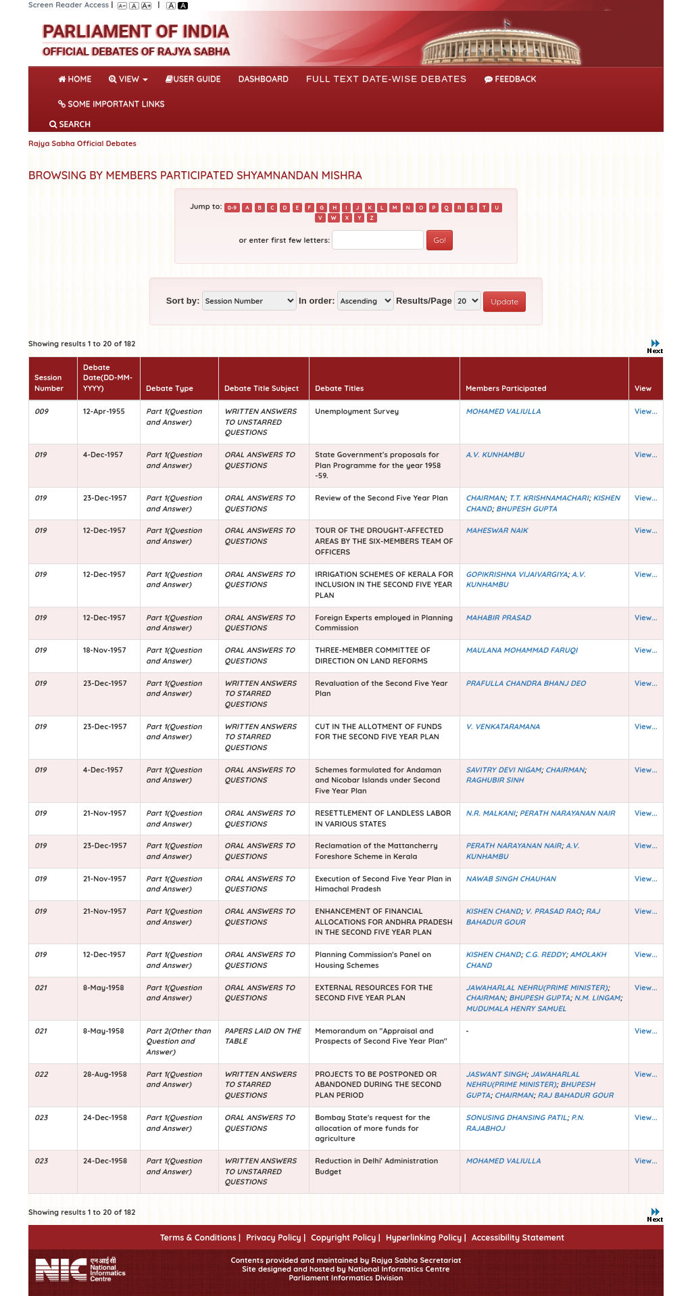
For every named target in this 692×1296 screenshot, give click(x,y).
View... (646, 411)
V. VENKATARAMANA (503, 726)
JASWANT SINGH (496, 1074)
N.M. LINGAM (597, 997)
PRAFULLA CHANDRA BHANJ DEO (526, 683)
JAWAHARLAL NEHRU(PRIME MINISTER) (536, 987)
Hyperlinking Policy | (426, 1237)
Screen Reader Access (68, 4)
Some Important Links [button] (111, 104)
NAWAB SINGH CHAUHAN (510, 878)
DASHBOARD (264, 79)
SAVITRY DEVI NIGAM (503, 769)
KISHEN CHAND (493, 911)
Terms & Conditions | (200, 1237)
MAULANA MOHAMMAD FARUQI (521, 650)
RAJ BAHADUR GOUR (576, 1095)
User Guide (193, 79)
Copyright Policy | (345, 1237)
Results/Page (424, 301)
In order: (317, 301)
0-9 (232, 207)
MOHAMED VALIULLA (503, 411)
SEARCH (70, 124)
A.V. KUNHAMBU (495, 454)
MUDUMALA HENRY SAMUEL (516, 1008)
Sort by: (183, 301)
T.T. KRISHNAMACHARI (549, 498)
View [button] (128, 79)
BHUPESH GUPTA (526, 508)
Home (77, 78)
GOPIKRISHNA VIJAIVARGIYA (516, 574)
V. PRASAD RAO (553, 911)
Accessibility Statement (518, 1237)
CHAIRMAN (485, 498)
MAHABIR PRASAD (498, 617)
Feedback (510, 79)
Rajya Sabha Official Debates (82, 143)
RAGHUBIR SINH (495, 780)
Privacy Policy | (275, 1237)
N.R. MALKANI (490, 813)
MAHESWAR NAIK (496, 530)
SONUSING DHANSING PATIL (516, 1117)
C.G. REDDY (545, 954)
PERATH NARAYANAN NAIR (567, 813)
